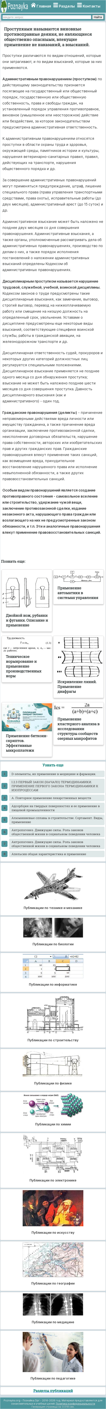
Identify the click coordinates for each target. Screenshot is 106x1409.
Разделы (67, 6)
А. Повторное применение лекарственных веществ (51, 798)
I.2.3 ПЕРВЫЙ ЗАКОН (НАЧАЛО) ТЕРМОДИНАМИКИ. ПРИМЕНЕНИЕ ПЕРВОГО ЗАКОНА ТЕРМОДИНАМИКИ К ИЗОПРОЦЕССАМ (55, 786)
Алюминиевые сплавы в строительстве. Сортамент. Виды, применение (57, 820)
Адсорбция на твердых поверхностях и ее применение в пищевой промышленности (56, 808)
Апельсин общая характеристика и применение (49, 854)
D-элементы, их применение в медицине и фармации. (54, 774)
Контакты (91, 6)
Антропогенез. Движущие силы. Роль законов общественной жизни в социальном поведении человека (56, 832)
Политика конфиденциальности (75, 1403)
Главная (44, 6)
